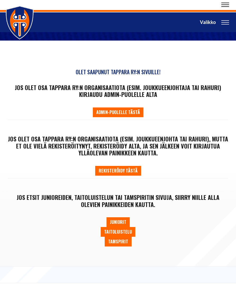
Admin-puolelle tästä (118, 112)
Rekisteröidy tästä (118, 170)
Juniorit (118, 222)
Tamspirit (118, 241)
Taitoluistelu (118, 232)
